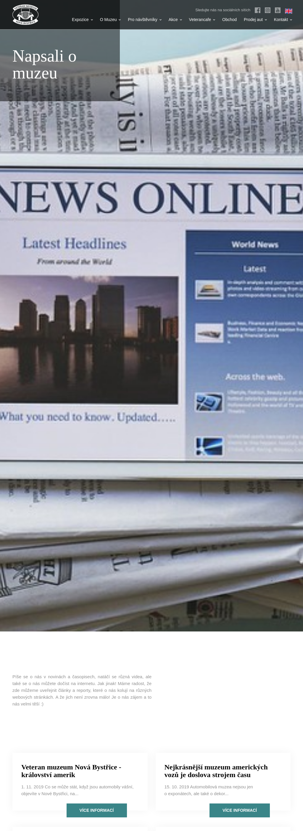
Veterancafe (202, 19)
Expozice (82, 19)
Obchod (229, 19)
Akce (175, 19)
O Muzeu (110, 19)
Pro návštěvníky (145, 19)
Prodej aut (255, 19)
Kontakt (283, 19)
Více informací (97, 810)
